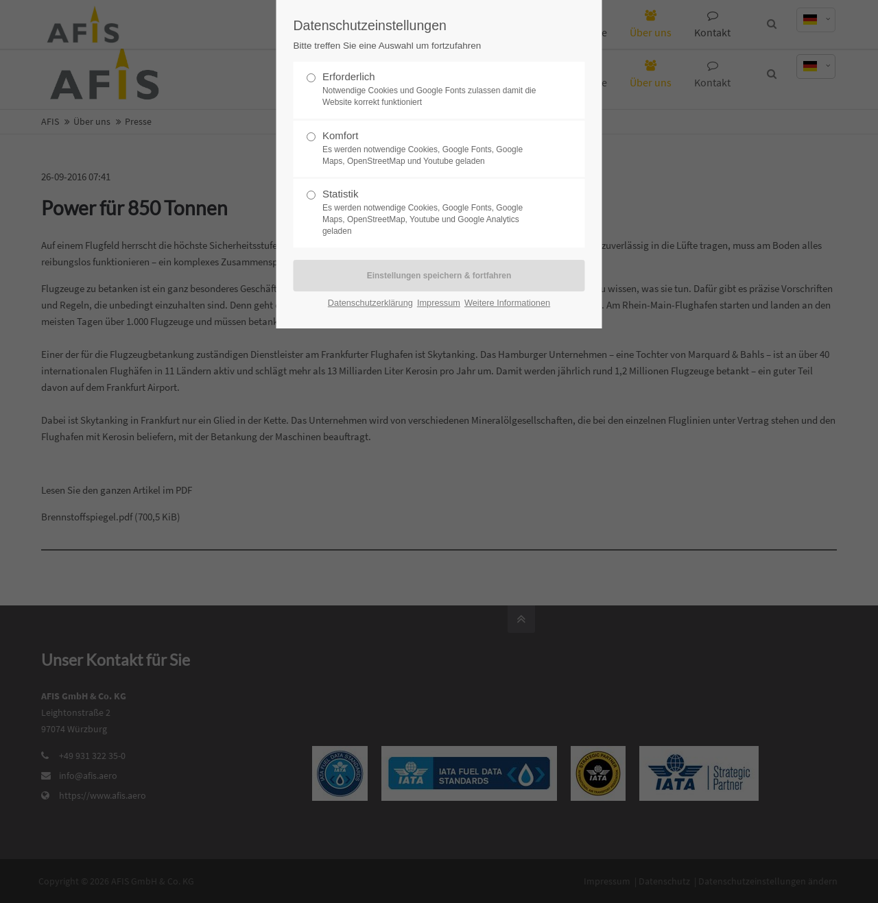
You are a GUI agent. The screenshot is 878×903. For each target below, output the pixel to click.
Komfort (433, 148)
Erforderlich (433, 89)
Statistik (433, 212)
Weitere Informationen (507, 303)
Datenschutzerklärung (370, 303)
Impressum (438, 303)
